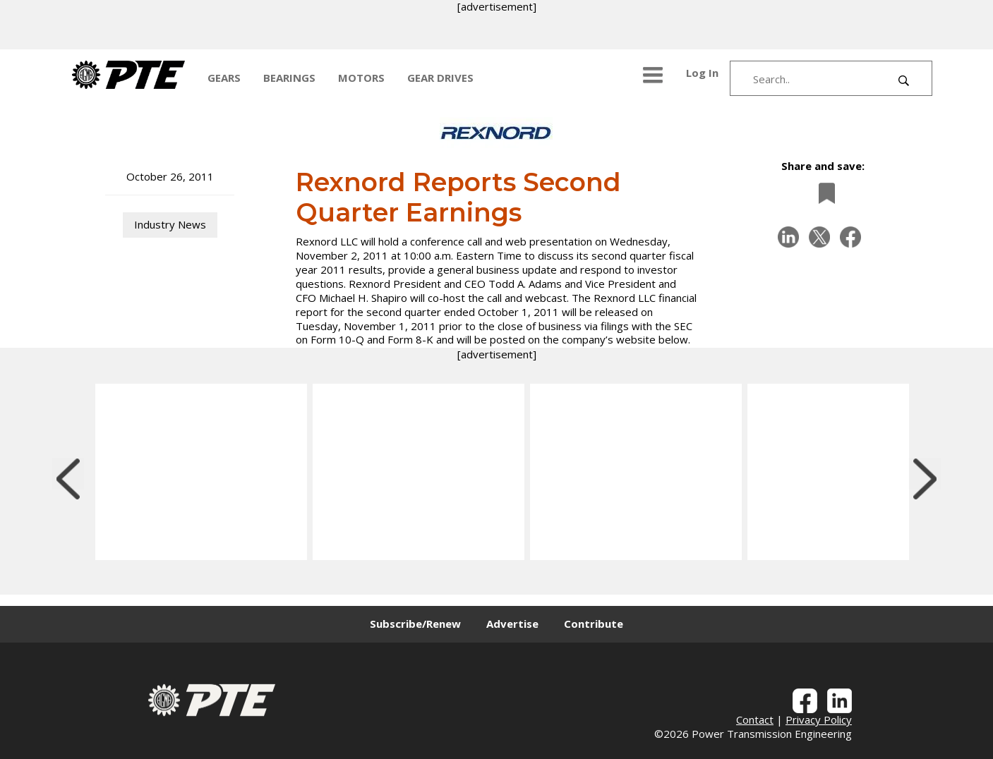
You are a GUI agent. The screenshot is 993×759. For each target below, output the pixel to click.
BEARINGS (289, 78)
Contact (755, 719)
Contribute (593, 624)
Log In (702, 73)
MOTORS (361, 78)
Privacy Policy (819, 719)
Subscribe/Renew (415, 624)
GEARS (224, 78)
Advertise (512, 624)
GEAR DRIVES (440, 78)
